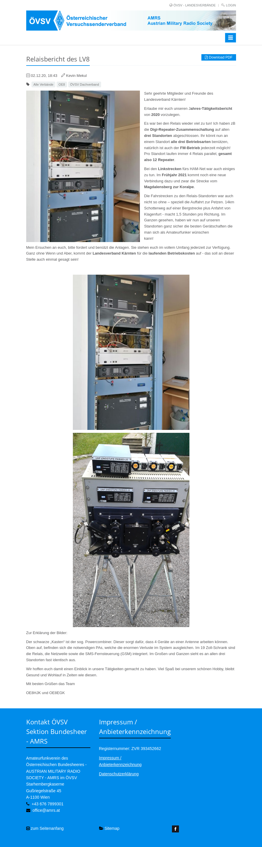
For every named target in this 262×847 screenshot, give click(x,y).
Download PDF (218, 57)
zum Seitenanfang (45, 828)
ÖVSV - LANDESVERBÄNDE (194, 5)
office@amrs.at (46, 810)
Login (231, 5)
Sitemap (109, 828)
